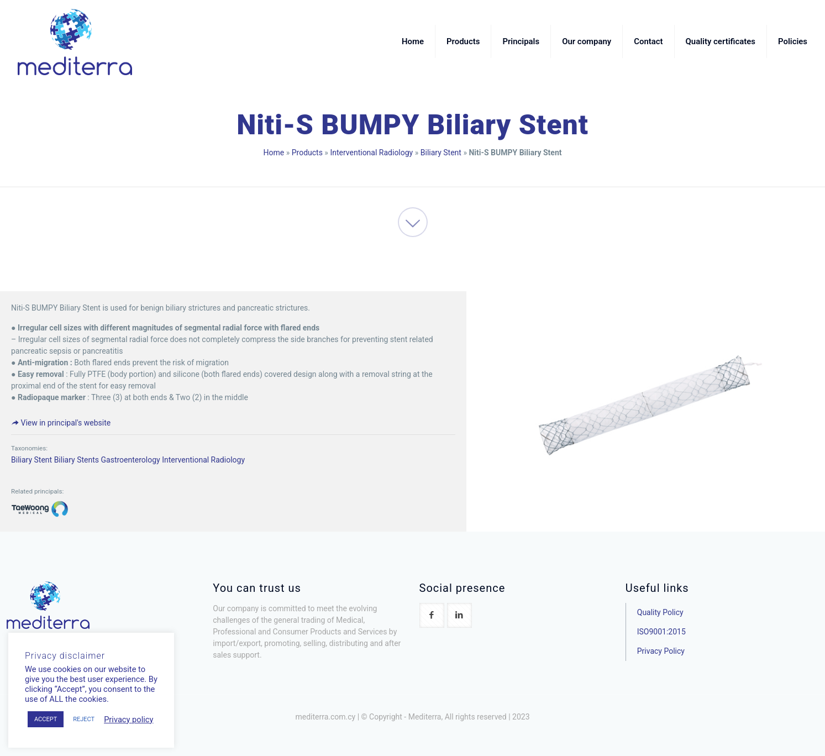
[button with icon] (431, 615)
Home (274, 152)
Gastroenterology (130, 459)
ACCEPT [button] (45, 719)
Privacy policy (128, 720)
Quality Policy (660, 612)
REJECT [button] (83, 719)
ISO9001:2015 (661, 631)
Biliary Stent (441, 152)
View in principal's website (61, 422)
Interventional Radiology (371, 152)
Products (307, 152)
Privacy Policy (661, 651)
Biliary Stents (76, 459)
